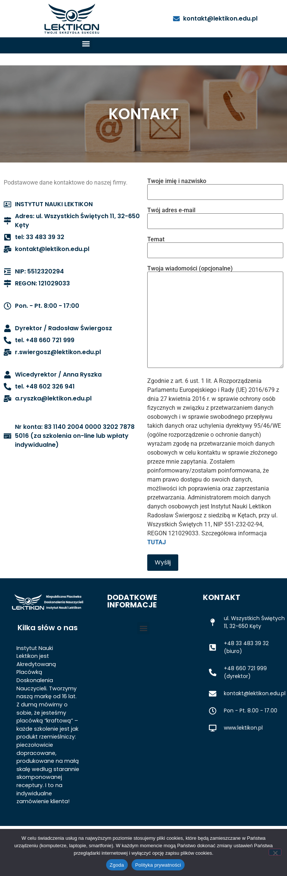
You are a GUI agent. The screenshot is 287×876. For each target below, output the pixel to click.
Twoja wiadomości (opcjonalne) (215, 317)
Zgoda (117, 865)
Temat (215, 245)
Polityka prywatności (158, 865)
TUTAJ (156, 542)
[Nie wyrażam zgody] (275, 852)
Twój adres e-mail (215, 216)
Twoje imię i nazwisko (215, 186)
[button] (86, 43)
